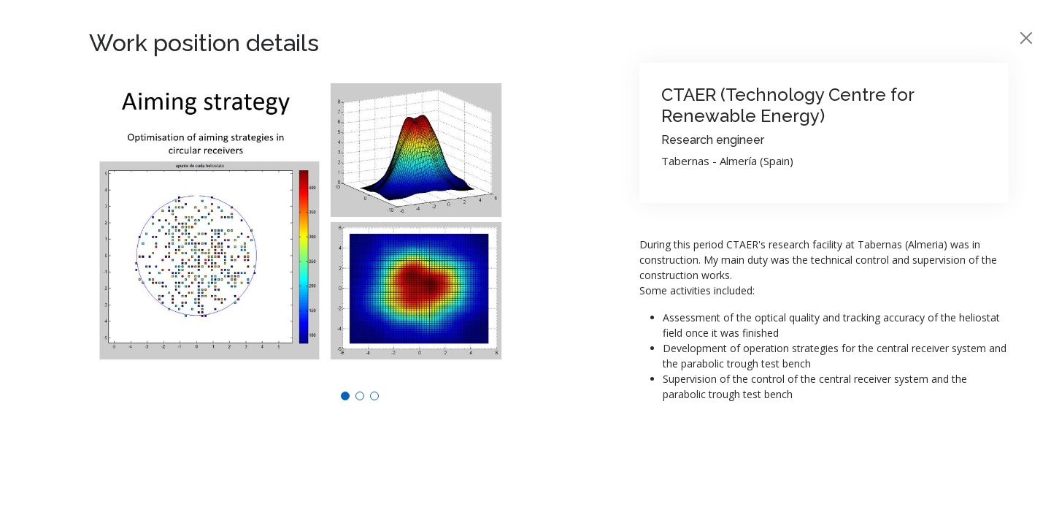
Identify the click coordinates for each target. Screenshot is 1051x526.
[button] (345, 396)
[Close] (1026, 38)
